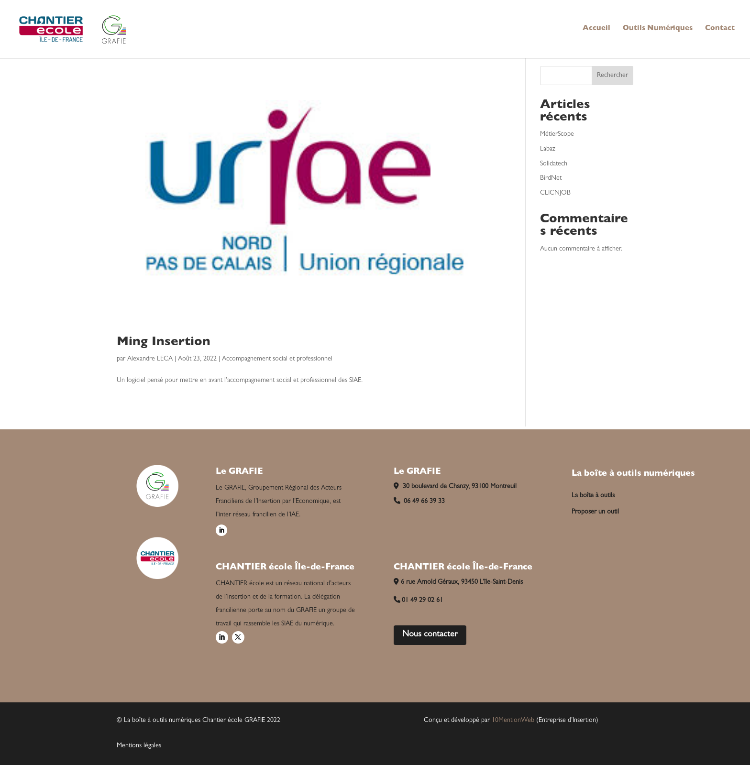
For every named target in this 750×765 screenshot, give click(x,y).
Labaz (547, 149)
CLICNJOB (555, 193)
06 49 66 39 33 (419, 501)
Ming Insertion (163, 343)
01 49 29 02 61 (418, 600)
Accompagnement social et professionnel (277, 359)
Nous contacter (430, 635)
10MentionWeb (513, 720)
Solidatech (553, 164)
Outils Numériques (658, 29)
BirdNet (551, 178)
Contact (720, 29)
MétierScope (557, 134)
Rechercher (612, 75)
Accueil (596, 29)
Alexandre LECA (150, 359)
